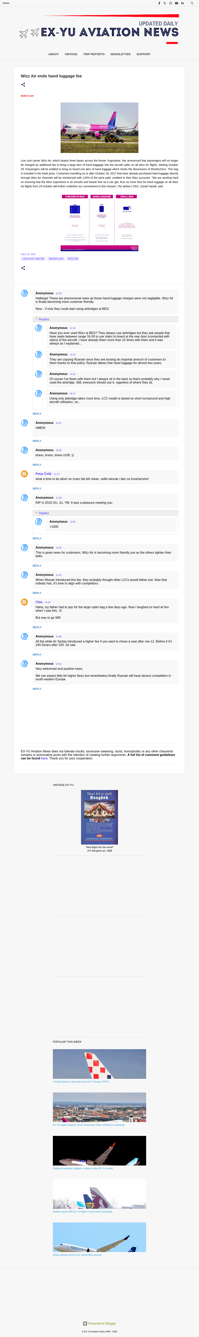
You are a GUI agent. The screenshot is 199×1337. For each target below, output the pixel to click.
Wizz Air (73, 258)
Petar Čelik (44, 473)
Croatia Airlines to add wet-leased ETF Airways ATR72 (81, 1081)
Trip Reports (94, 54)
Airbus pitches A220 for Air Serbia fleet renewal (77, 1255)
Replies (44, 319)
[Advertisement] (99, 885)
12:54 (48, 602)
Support (143, 54)
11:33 (72, 328)
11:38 (58, 498)
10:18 (58, 293)
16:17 (72, 393)
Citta (39, 602)
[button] (23, 84)
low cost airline (33, 258)
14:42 (58, 664)
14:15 (72, 354)
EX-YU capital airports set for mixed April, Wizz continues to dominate (89, 1125)
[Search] (192, 3)
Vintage (71, 54)
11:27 (57, 474)
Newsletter (121, 54)
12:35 (58, 547)
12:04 (72, 521)
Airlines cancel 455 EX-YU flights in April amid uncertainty (82, 1211)
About (53, 54)
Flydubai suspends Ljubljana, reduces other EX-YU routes (83, 1168)
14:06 (58, 636)
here (44, 758)
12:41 (58, 575)
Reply (37, 413)
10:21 (58, 423)
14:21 (72, 374)
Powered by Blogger (99, 1323)
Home (6, 3)
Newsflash (56, 258)
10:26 (58, 450)
